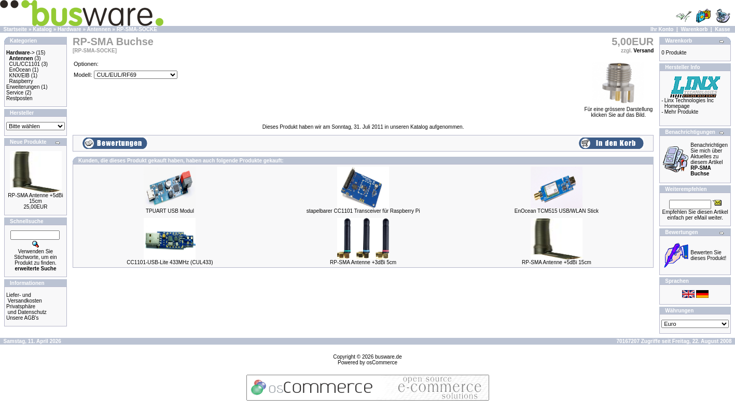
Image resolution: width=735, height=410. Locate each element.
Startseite (15, 29)
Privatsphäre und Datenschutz (26, 309)
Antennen (98, 29)
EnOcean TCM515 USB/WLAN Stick (557, 211)
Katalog (42, 29)
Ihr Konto (661, 29)
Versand (643, 50)
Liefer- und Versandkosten (24, 298)
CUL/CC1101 (24, 64)
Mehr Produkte (681, 112)
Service (14, 92)
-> (20, 53)
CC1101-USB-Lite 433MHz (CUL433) (170, 262)
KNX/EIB (19, 75)
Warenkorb (694, 29)
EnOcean (20, 70)
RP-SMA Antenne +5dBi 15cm (35, 198)
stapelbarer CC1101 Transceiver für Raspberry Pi (363, 211)
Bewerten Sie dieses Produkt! (708, 255)
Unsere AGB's (22, 318)
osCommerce (382, 362)
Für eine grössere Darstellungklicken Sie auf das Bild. (619, 110)
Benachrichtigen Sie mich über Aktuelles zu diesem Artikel (709, 159)
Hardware (69, 29)
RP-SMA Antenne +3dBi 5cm (363, 262)
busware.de (388, 357)
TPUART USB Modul (170, 211)
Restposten (19, 98)
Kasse (722, 29)
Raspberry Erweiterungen (22, 84)
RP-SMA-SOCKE (137, 29)
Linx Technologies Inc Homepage (689, 103)
